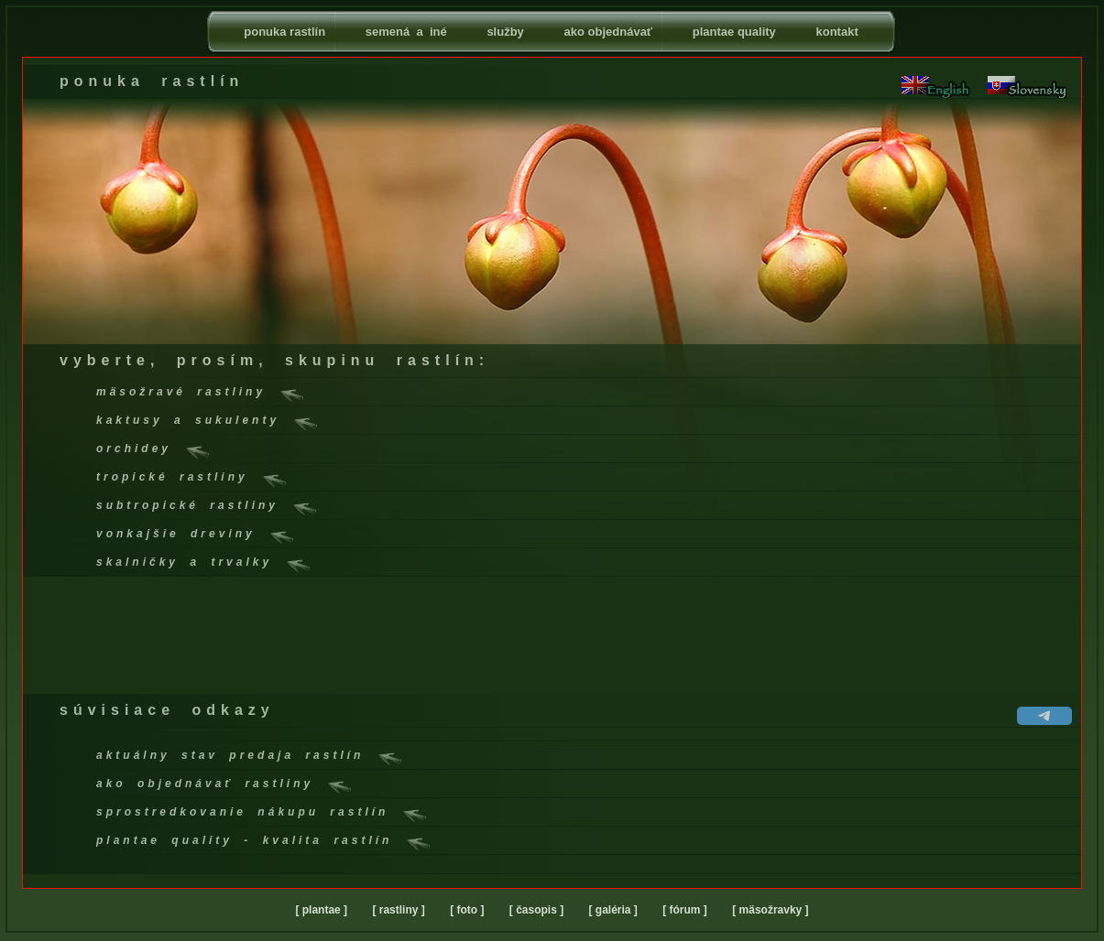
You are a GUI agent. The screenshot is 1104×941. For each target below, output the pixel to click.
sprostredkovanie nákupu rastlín (242, 812)
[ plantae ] (321, 909)
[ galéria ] (613, 909)
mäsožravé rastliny (181, 391)
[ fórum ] (684, 909)
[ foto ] (467, 909)
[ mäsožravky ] (770, 909)
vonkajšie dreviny (176, 533)
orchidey (133, 448)
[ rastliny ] (398, 909)
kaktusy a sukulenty (187, 420)
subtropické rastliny (187, 505)
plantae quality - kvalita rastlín (244, 840)
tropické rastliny (172, 476)
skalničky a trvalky (184, 562)
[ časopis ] (536, 909)
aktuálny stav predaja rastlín (230, 755)
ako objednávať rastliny (204, 783)
